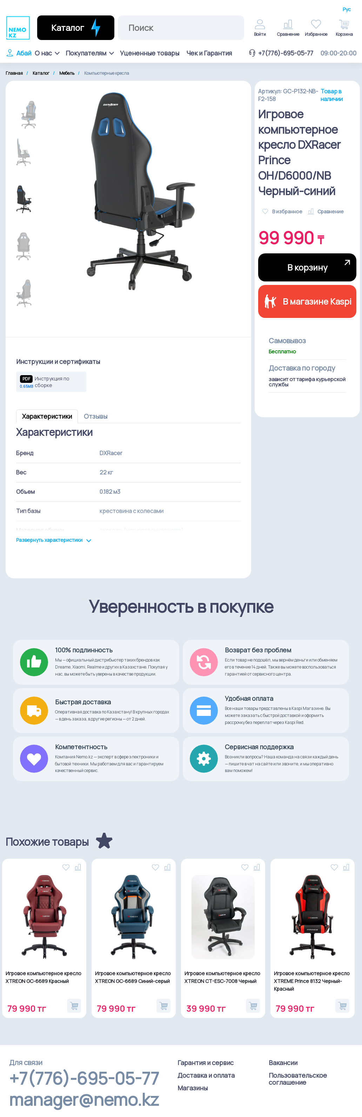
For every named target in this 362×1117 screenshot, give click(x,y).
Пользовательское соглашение (298, 1078)
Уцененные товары (149, 52)
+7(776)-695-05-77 (280, 53)
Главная (14, 73)
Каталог (41, 73)
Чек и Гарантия (209, 52)
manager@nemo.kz (84, 1099)
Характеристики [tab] (47, 416)
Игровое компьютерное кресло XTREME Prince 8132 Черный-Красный (312, 981)
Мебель (66, 73)
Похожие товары (47, 842)
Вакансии (283, 1062)
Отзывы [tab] (95, 416)
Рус (347, 9)
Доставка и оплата (206, 1075)
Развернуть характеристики (54, 540)
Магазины (192, 1088)
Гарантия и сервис (205, 1062)
